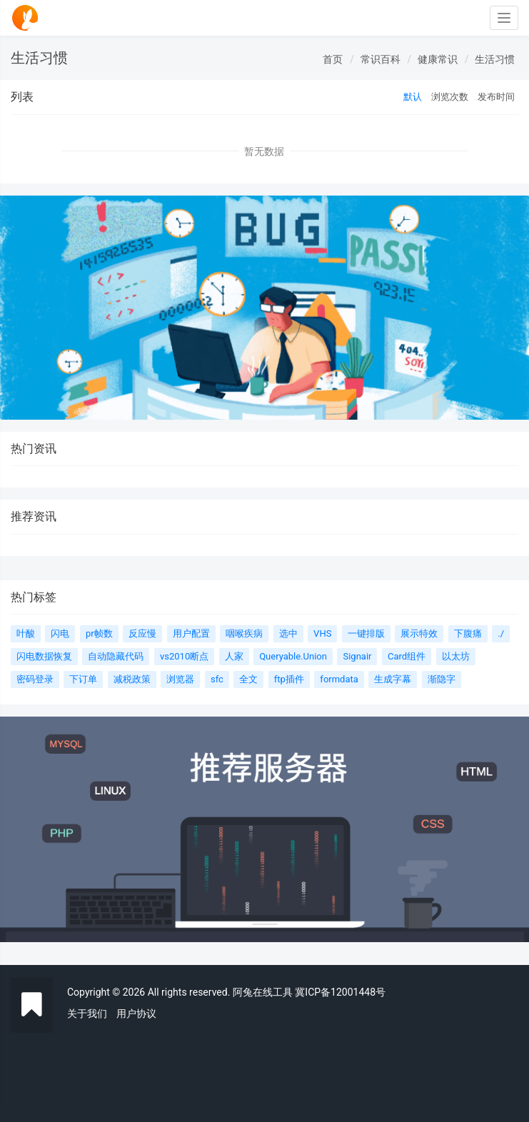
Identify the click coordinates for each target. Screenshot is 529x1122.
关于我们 (87, 1013)
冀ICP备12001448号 (340, 992)
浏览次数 (449, 96)
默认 (412, 96)
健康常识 (438, 59)
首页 (333, 59)
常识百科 (380, 59)
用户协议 (136, 1013)
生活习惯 (495, 59)
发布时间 (496, 96)
